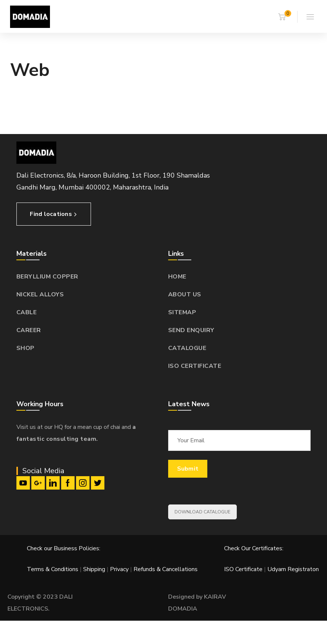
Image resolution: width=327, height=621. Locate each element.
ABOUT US (184, 294)
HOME (177, 277)
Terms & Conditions (52, 569)
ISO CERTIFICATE (194, 366)
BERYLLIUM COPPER (47, 277)
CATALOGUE (187, 348)
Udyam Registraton (293, 569)
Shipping (94, 569)
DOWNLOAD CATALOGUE (202, 512)
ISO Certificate (244, 569)
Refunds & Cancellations (165, 569)
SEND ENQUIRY (191, 330)
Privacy (119, 569)
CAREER (28, 330)
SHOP (25, 348)
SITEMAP (182, 312)
